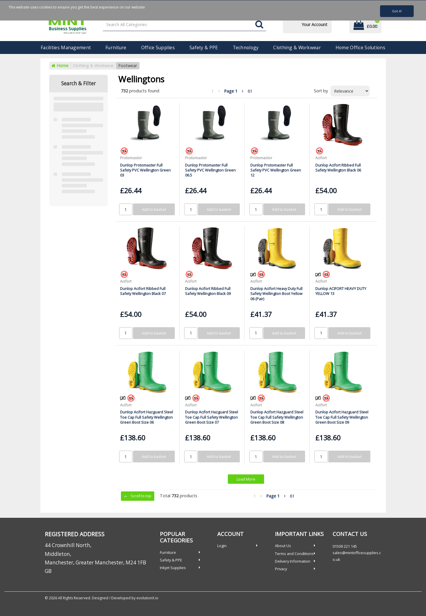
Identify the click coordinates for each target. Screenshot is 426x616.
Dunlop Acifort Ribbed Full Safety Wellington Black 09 (208, 291)
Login (222, 545)
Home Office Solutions (360, 47)
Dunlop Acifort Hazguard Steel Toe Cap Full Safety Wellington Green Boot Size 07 (211, 417)
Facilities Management (66, 47)
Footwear (127, 65)
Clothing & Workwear (297, 47)
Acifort (321, 157)
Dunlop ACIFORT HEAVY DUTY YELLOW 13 (340, 291)
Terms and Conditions (294, 553)
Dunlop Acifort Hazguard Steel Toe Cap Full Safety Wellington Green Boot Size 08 (276, 417)
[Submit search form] (259, 25)
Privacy (281, 568)
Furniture (115, 47)
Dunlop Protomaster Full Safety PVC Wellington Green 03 (145, 170)
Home (60, 65)
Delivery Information (292, 561)
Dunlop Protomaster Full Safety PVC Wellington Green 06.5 (210, 170)
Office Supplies (158, 47)
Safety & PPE (203, 47)
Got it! (397, 11)
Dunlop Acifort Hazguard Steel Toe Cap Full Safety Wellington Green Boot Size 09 (341, 417)
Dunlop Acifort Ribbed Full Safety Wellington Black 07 (143, 291)
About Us (283, 545)
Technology (246, 47)
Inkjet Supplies (173, 567)
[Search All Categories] (184, 24)
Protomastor (131, 157)
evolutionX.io (147, 597)
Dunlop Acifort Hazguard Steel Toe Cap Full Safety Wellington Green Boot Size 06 (146, 417)
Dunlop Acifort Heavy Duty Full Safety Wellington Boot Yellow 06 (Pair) (276, 293)
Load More (246, 479)
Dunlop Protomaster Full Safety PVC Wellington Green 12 (275, 170)
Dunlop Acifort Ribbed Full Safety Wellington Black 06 (338, 167)
